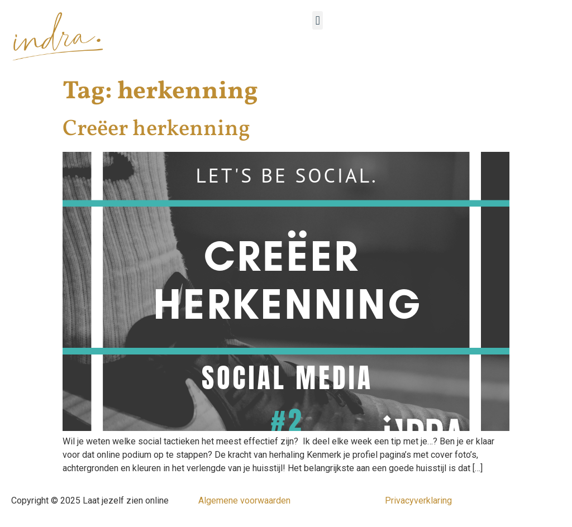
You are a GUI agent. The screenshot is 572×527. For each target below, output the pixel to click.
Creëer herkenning (156, 129)
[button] (317, 20)
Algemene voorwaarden (244, 500)
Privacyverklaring (418, 500)
